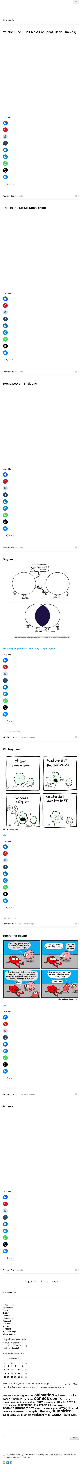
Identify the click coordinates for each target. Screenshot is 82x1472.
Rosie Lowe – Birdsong (20, 383)
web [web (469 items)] (47, 1414)
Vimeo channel (9, 1334)
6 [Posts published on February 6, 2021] (22, 1366)
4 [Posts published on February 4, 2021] (15, 1366)
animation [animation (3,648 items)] (44, 1395)
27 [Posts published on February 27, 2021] (22, 1377)
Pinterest (6, 1316)
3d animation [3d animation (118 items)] (8, 1396)
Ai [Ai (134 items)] (26, 1396)
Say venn (9, 559)
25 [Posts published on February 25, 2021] (15, 1377)
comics (7, 918)
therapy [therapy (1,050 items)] (45, 1411)
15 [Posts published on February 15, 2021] (5, 1373)
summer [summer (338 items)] (7, 1411)
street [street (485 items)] (63, 1408)
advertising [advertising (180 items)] (19, 1396)
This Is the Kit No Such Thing (24, 207)
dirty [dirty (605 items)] (40, 1402)
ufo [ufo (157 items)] (18, 1415)
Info (76, 2)
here (4, 1387)
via (4, 835)
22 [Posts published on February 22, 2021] (5, 1377)
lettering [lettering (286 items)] (52, 1405)
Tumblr (6, 1326)
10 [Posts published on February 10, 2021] (12, 1370)
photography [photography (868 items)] (24, 1408)
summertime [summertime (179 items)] (18, 1412)
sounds (19, 196)
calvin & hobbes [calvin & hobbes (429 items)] (12, 1399)
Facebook (7, 1321)
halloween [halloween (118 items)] (12, 1405)
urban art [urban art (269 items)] (26, 1415)
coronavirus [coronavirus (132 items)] (67, 1399)
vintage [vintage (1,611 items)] (38, 1414)
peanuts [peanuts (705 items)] (8, 1408)
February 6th (8, 196)
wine (20, 731)
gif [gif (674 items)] (58, 1402)
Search (74, 1438)
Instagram (7, 1329)
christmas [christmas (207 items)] (28, 1399)
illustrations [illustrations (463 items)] (25, 1405)
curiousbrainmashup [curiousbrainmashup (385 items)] (23, 1402)
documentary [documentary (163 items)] (49, 1402)
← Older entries (9, 1293)
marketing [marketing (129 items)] (62, 1405)
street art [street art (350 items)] (73, 1408)
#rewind (9, 1106)
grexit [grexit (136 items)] (5, 1405)
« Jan (68, 1384)
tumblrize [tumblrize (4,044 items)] (62, 1411)
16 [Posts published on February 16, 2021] (8, 1373)
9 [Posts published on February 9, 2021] (8, 1370)
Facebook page (9, 1332)
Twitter (6, 1313)
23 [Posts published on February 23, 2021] (8, 1377)
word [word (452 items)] (67, 1414)
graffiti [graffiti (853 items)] (71, 1402)
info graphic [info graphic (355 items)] (40, 1405)
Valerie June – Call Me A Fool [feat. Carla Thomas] (39, 32)
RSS (4, 1462)
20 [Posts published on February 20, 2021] (22, 1373)
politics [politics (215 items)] (38, 1408)
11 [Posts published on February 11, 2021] (15, 1370)
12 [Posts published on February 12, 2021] (19, 1370)
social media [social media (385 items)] (50, 1408)
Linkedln (6, 1324)
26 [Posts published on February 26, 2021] (19, 1377)
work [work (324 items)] (74, 1415)
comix (14, 918)
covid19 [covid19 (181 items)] (6, 1402)
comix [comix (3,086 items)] (56, 1398)
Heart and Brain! (15, 935)
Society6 (15, 1348)
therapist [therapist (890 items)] (32, 1411)
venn (14, 731)
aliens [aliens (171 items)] (30, 1396)
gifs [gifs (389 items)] (63, 1402)
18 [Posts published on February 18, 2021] (15, 1373)
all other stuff (22, 737)
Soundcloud (8, 1318)
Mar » (76, 1384)
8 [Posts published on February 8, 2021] (4, 1370)
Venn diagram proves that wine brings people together (29, 648)
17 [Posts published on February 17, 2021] (12, 1373)
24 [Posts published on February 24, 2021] (12, 1377)
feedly (5, 1310)
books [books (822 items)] (72, 1395)
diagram (7, 731)
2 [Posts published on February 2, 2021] (8, 1366)
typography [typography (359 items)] (9, 1414)
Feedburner (8, 1308)
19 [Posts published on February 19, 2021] (19, 1373)
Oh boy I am (12, 749)
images (32, 737)
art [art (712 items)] (57, 1395)
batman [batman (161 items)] (63, 1396)
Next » (55, 1281)
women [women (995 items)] (57, 1414)
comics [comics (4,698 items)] (41, 1398)
